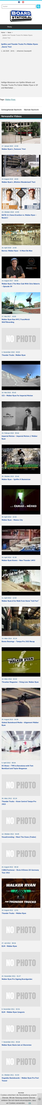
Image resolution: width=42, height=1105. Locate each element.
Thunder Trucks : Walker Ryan (14, 355)
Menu (21, 27)
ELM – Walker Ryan (9, 946)
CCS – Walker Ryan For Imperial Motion (17, 395)
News (9, 32)
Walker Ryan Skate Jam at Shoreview (16, 1045)
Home (3, 32)
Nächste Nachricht (31, 110)
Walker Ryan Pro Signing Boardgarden (17, 979)
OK (29, 1103)
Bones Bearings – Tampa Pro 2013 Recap (18, 641)
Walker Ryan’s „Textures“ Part (14, 149)
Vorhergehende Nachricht (11, 110)
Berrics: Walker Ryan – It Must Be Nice (17, 251)
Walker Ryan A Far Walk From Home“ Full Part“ (20, 601)
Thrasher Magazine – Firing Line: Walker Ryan (20, 682)
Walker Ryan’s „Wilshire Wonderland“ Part (18, 182)
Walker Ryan (10, 100)
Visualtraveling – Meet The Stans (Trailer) (19, 837)
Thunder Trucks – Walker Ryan (14, 913)
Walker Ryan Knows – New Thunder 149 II (18, 560)
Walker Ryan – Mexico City (12, 520)
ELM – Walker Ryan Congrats (13, 1012)
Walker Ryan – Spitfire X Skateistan (16, 479)
